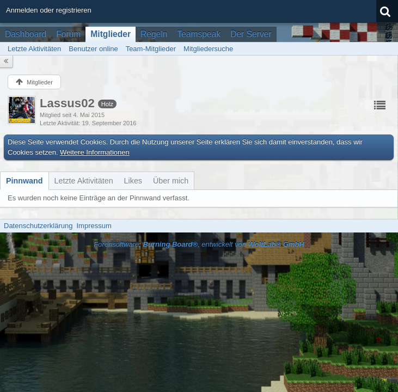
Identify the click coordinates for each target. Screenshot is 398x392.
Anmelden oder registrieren (48, 10)
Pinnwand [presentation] (24, 180)
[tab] (24, 180)
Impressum (93, 226)
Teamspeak (199, 34)
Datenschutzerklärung (38, 226)
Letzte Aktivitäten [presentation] (83, 180)
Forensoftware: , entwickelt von (199, 244)
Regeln (153, 34)
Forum (68, 34)
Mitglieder (110, 34)
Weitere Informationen (95, 152)
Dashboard (25, 34)
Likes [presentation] (133, 180)
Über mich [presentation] (170, 180)
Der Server (250, 34)
